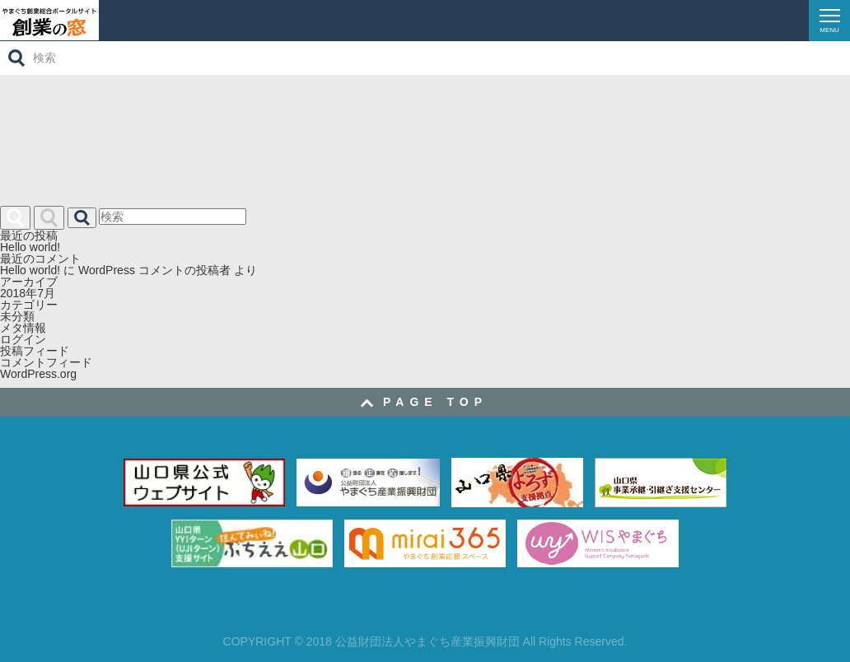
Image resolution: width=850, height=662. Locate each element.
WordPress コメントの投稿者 (154, 270)
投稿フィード (34, 350)
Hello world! (30, 247)
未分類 (17, 316)
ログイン (23, 339)
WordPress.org (38, 373)
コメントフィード (46, 362)
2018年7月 (27, 293)
